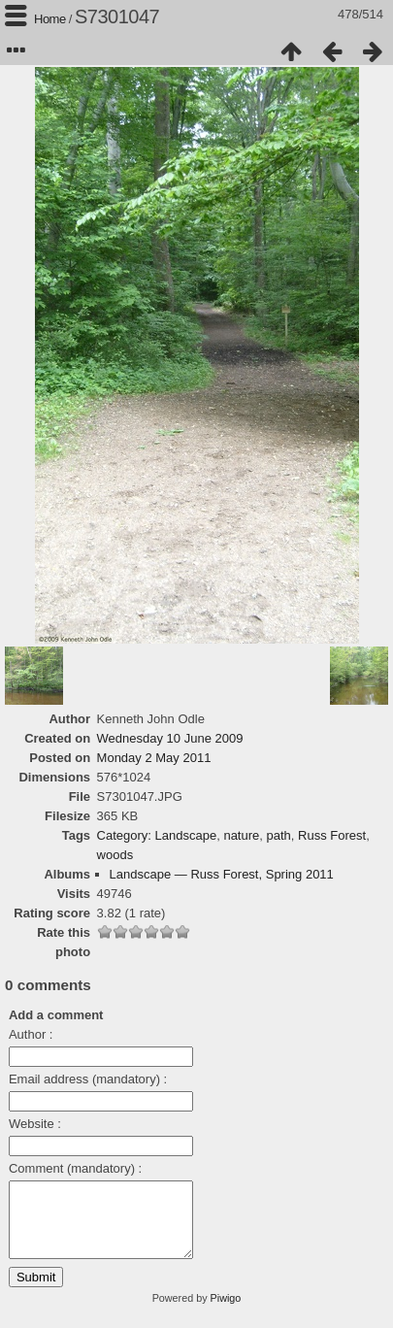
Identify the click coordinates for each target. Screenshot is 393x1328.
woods (115, 854)
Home (50, 19)
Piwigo (226, 1312)
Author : (31, 1034)
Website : (35, 1123)
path (279, 835)
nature (241, 835)
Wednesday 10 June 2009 (170, 738)
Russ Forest (332, 835)
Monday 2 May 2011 (154, 757)
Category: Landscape (157, 835)
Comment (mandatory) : (75, 1168)
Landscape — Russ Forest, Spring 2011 (222, 874)
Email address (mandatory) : (88, 1079)
